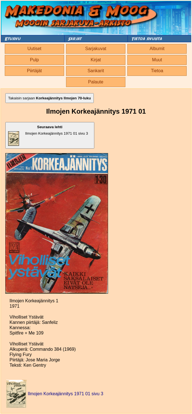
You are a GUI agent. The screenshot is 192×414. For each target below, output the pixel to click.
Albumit (156, 48)
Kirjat (96, 59)
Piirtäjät (34, 70)
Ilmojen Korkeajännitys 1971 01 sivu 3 (48, 135)
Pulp (34, 59)
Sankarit (96, 70)
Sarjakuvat (95, 48)
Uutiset (34, 48)
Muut (157, 59)
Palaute (95, 81)
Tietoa (157, 70)
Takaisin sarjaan (49, 98)
